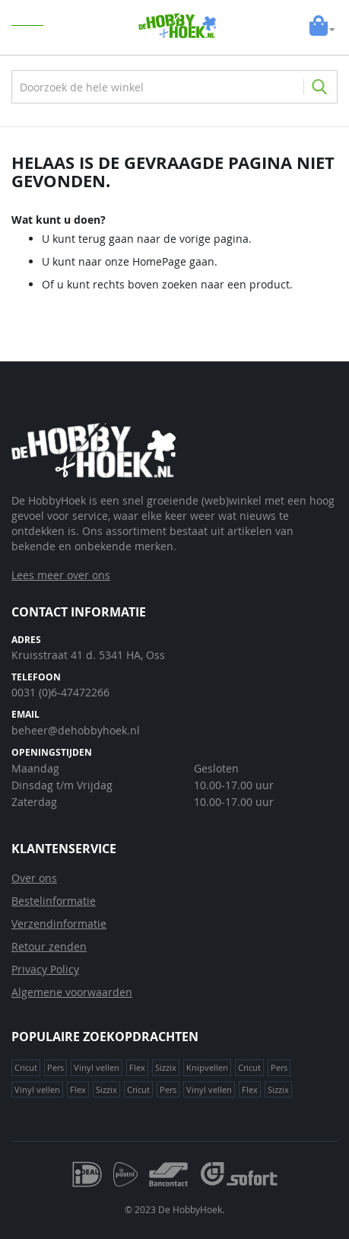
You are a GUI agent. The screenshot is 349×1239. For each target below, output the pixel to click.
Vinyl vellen (96, 1067)
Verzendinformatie (58, 923)
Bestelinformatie (53, 900)
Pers (55, 1067)
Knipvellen (207, 1067)
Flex (137, 1067)
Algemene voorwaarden (71, 992)
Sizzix (165, 1067)
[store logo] (179, 26)
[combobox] (174, 87)
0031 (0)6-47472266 (60, 692)
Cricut (25, 1067)
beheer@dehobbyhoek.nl (75, 730)
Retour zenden (49, 946)
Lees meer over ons (60, 575)
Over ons (34, 878)
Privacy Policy (45, 969)
